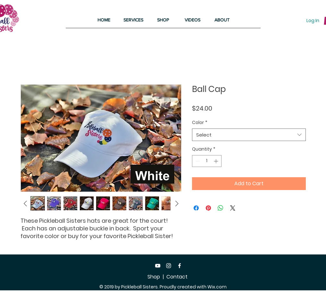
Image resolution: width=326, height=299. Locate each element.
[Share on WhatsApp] (220, 208)
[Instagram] (168, 265)
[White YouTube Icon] (158, 265)
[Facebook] (179, 265)
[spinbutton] (207, 161)
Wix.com (217, 287)
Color (199, 123)
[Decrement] (197, 161)
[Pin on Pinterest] (208, 208)
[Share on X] (233, 208)
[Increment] (217, 161)
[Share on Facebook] (196, 208)
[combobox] (249, 135)
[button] (133, 20)
